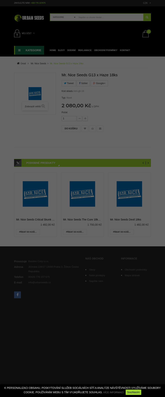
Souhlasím (133, 392)
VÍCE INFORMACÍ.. (114, 392)
